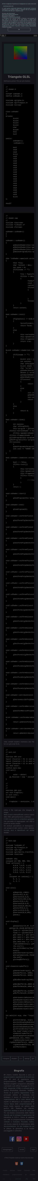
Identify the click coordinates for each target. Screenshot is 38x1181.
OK (19, 29)
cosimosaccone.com (8, 6)
